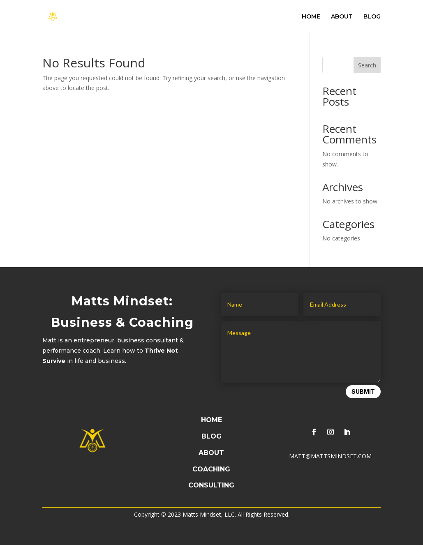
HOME (311, 17)
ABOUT (342, 17)
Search (367, 65)
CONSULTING (211, 485)
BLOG (372, 17)
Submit (363, 391)
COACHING (211, 469)
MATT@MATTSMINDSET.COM (330, 456)
